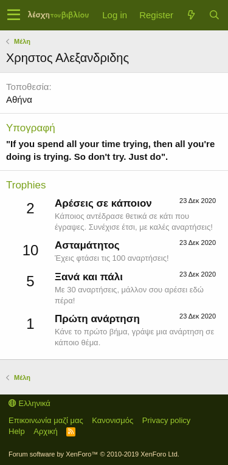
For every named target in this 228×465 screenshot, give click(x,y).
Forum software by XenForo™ (94, 454)
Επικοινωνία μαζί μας (46, 420)
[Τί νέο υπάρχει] (190, 15)
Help (17, 431)
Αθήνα (19, 99)
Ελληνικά (29, 403)
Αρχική (45, 431)
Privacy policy (166, 420)
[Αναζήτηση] (214, 15)
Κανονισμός (112, 420)
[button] (13, 15)
